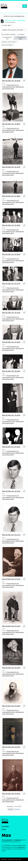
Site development (7, 840)
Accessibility (5, 826)
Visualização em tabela (20, 38)
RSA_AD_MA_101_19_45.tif (11, 80)
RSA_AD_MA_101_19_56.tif (11, 447)
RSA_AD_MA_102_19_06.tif (11, 793)
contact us (21, 847)
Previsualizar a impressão (9, 34)
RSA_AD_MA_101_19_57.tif (11, 491)
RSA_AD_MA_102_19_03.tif (11, 668)
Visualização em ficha (7, 38)
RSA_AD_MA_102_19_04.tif (11, 706)
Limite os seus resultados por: (14, 16)
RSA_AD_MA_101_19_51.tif (11, 283)
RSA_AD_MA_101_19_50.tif (11, 254)
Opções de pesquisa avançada (12, 30)
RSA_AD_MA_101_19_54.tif (11, 371)
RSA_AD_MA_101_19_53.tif (11, 342)
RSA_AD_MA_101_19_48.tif (11, 196)
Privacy (4, 829)
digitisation (18, 840)
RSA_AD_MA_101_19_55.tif (11, 415)
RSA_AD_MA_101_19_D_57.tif (12, 535)
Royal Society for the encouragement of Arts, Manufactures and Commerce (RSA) (13, 86)
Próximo (17, 809)
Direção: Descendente (7, 45)
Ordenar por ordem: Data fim (9, 42)
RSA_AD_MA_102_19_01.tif (11, 579)
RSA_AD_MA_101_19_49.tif (11, 225)
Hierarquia (20, 34)
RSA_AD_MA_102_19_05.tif (11, 747)
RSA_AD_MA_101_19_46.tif (11, 124)
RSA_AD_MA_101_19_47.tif (11, 167)
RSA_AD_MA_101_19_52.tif (11, 312)
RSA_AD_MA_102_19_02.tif (11, 626)
